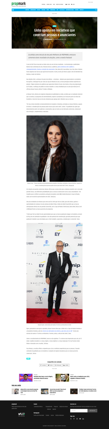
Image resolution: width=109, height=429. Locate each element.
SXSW (54, 4)
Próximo (72, 375)
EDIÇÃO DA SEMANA (59, 4)
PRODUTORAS (52, 10)
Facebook (43, 365)
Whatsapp (58, 365)
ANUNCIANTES (33, 10)
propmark (52, 426)
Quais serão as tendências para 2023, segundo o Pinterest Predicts (80, 377)
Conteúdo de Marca (38, 407)
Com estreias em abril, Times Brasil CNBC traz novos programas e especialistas (58, 391)
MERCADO (43, 10)
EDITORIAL (43, 4)
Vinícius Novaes (47, 39)
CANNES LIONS (49, 4)
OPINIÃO (76, 10)
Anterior (35, 375)
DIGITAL (38, 10)
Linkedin (65, 365)
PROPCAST (82, 10)
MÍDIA (48, 10)
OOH (57, 10)
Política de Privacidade (39, 415)
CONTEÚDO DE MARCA (70, 10)
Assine (52, 415)
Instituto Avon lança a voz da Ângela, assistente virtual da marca (43, 377)
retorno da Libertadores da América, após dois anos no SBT (57, 331)
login (73, 4)
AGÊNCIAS (27, 10)
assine (68, 4)
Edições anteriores (59, 415)
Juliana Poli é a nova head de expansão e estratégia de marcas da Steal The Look (29, 391)
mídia (54, 26)
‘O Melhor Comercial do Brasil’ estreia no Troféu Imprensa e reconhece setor (88, 390)
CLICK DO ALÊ (62, 10)
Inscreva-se (92, 411)
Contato (47, 415)
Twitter (50, 365)
